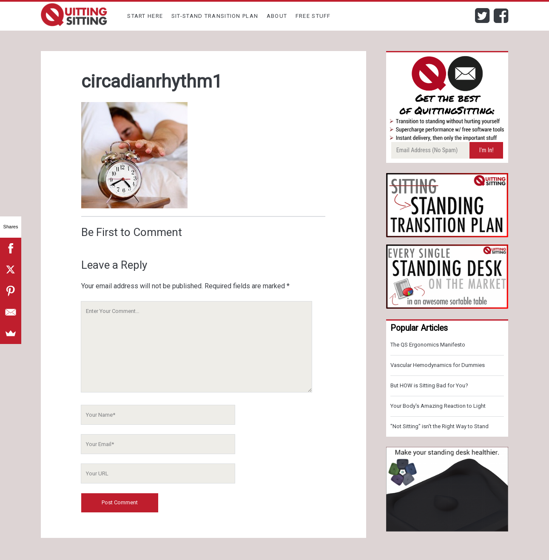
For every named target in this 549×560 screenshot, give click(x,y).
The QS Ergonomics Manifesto (427, 344)
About (277, 16)
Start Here (145, 16)
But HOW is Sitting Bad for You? (429, 385)
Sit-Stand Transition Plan (215, 16)
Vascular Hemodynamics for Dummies (437, 365)
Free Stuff (313, 16)
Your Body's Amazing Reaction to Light (438, 406)
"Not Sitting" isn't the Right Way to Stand (439, 426)
